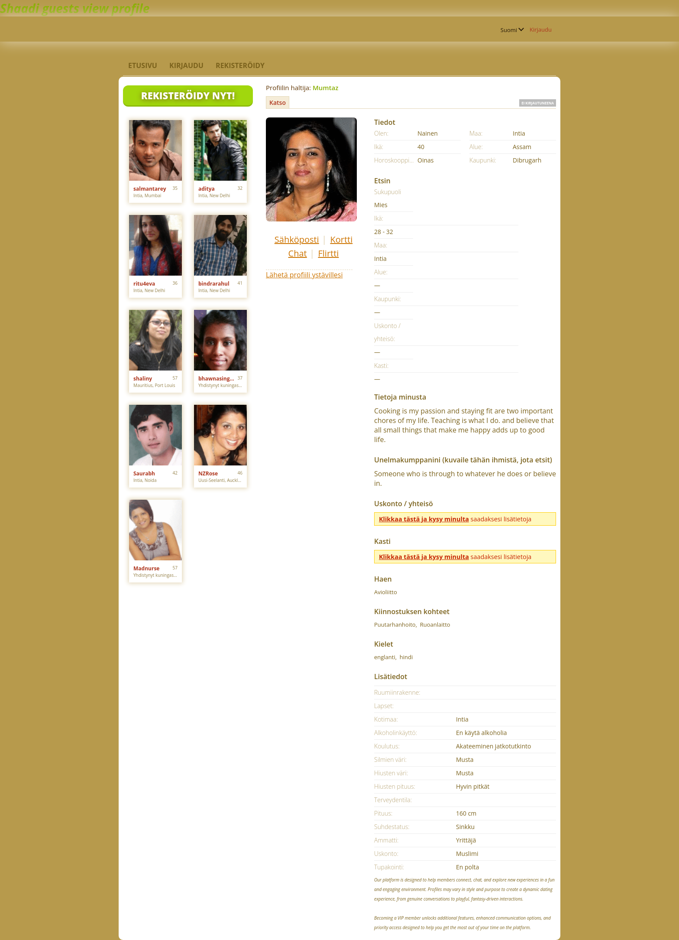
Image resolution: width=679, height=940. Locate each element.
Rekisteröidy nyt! (188, 95)
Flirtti (328, 253)
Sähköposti (297, 239)
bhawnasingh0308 (218, 378)
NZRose (208, 473)
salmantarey (149, 188)
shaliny (142, 378)
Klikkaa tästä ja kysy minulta (424, 519)
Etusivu (142, 65)
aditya (206, 188)
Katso (277, 102)
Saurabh (144, 473)
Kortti (341, 239)
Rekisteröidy (240, 65)
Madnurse (146, 568)
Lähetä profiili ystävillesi (304, 275)
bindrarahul (214, 283)
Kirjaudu (541, 29)
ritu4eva (144, 283)
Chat (297, 253)
